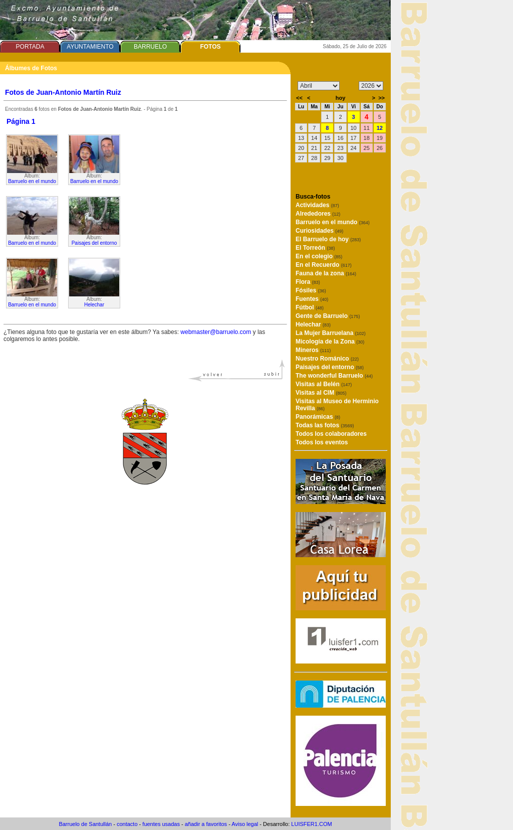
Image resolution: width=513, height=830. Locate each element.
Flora (308, 281)
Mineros (313, 350)
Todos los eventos (322, 442)
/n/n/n (371, 85)
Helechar (94, 304)
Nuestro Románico (327, 358)
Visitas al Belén (324, 384)
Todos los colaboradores (331, 433)
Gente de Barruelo (328, 315)
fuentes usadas (161, 824)
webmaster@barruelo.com (215, 332)
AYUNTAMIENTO (90, 46)
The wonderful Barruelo (334, 375)
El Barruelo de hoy (328, 239)
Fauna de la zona (326, 273)
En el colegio (319, 256)
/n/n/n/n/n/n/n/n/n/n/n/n (319, 85)
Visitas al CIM (321, 392)
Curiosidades (319, 230)
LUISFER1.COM (311, 824)
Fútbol (310, 307)
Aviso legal (244, 824)
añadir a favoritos (206, 824)
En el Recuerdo (324, 264)
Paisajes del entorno (94, 243)
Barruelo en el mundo (32, 181)
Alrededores (318, 213)
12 (380, 128)
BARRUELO (150, 46)
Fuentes (312, 298)
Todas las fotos (325, 425)
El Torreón (315, 247)
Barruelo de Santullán (85, 824)
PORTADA (30, 46)
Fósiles (311, 290)
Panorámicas (318, 416)
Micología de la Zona (330, 341)
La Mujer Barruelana (331, 333)
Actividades (317, 205)
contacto (127, 824)
